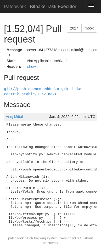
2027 (74, 28)
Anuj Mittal (14, 117)
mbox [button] (89, 28)
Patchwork (15, 6)
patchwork (16, 238)
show (31, 66)
